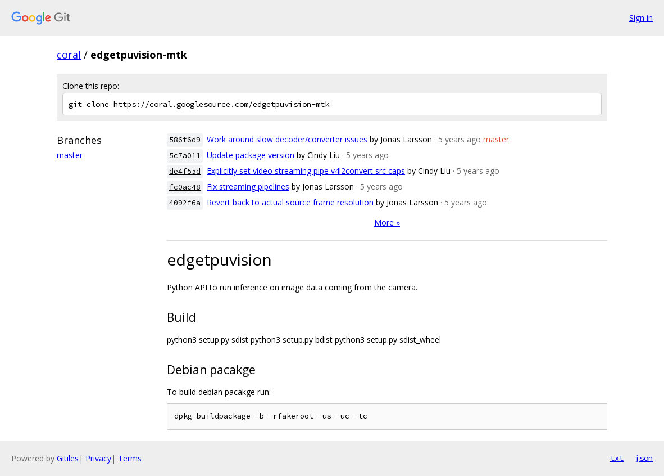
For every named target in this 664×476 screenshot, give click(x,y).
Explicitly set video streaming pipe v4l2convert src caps (306, 170)
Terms (130, 458)
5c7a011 (185, 155)
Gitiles (68, 458)
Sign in (641, 17)
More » (387, 222)
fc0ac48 (185, 187)
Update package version (250, 155)
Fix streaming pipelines (248, 186)
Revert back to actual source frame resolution (290, 202)
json (644, 458)
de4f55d (185, 171)
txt (617, 458)
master (70, 155)
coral (69, 54)
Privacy (98, 458)
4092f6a (185, 203)
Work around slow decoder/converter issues (287, 139)
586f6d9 (185, 140)
